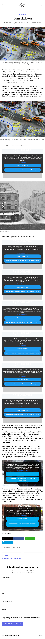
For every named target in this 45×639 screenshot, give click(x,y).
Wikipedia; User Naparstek (10, 141)
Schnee (6, 547)
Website (4, 609)
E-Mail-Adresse (7, 601)
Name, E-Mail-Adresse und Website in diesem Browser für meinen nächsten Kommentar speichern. (21, 618)
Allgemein (22, 14)
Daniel (10, 22)
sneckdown (12, 547)
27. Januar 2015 (21, 22)
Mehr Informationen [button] (22, 162)
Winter (18, 547)
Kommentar (6, 578)
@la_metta (5, 231)
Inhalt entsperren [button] (22, 165)
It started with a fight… (14, 635)
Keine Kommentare (35, 22)
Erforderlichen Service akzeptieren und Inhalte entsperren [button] (22, 170)
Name (4, 594)
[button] (7, 538)
